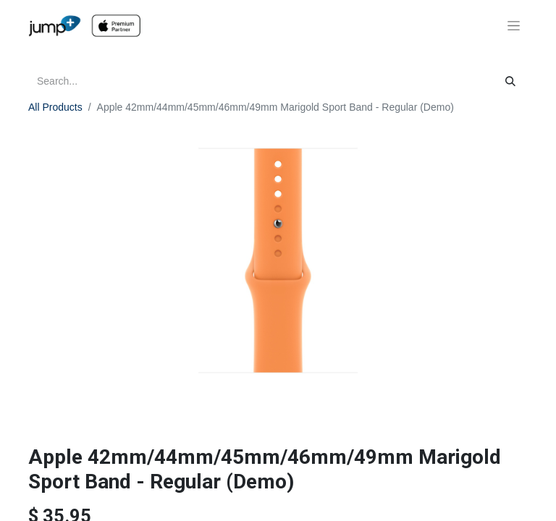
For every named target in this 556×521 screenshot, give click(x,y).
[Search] (510, 81)
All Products (55, 107)
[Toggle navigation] (514, 26)
